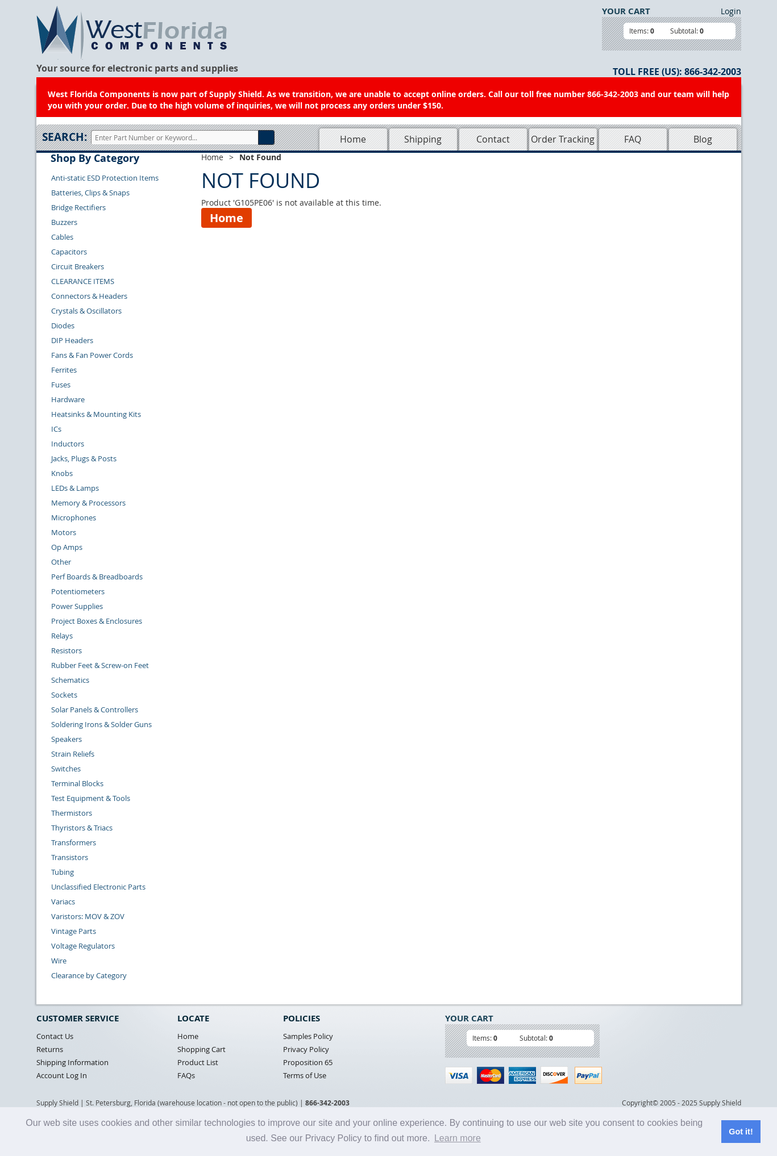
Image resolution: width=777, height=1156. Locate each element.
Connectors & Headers (89, 296)
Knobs (62, 473)
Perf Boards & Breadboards (97, 576)
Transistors (69, 857)
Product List (197, 1062)
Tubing (62, 872)
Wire (59, 960)
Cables (62, 237)
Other (61, 562)
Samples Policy (308, 1036)
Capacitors (69, 252)
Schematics (70, 680)
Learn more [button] (457, 1138)
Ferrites (64, 370)
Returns (49, 1049)
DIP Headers (72, 340)
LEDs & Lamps (75, 488)
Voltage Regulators (83, 946)
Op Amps (66, 547)
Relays (62, 636)
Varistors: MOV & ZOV (87, 916)
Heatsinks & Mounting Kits (96, 414)
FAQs (186, 1075)
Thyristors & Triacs (82, 828)
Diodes (62, 325)
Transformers (73, 842)
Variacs (63, 901)
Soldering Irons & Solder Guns (101, 724)
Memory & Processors (88, 503)
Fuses (60, 384)
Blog (702, 139)
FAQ (632, 139)
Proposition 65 (308, 1062)
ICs (56, 429)
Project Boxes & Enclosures (96, 621)
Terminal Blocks (77, 783)
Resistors (66, 650)
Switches (66, 768)
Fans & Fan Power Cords (92, 355)
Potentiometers (78, 591)
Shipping (423, 139)
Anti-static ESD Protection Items (105, 178)
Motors (63, 532)
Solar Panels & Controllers (94, 709)
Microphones (73, 517)
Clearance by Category (89, 975)
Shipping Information (72, 1062)
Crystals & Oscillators (86, 311)
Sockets (64, 695)
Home (353, 139)
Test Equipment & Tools (90, 798)
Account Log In (61, 1075)
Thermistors (71, 813)
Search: (64, 137)
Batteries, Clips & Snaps (90, 192)
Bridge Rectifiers (78, 207)
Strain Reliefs (72, 754)
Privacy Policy (306, 1049)
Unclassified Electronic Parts (98, 887)
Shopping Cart (201, 1049)
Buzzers (64, 222)
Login (731, 11)
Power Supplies (77, 606)
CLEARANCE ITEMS (82, 281)
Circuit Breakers (77, 266)
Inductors (67, 444)
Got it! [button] (741, 1131)
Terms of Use (304, 1075)
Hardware (68, 399)
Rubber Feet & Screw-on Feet (100, 665)
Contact (493, 139)
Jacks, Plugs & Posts (84, 458)
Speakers (66, 739)
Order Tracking (563, 139)
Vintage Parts (73, 931)
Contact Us (54, 1036)
